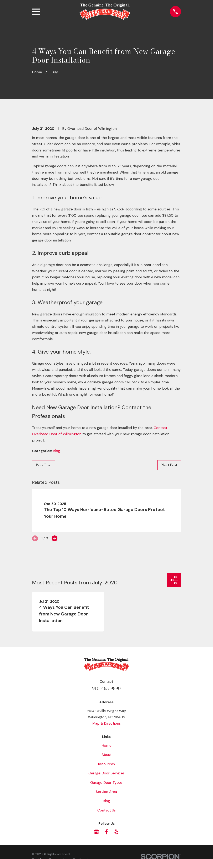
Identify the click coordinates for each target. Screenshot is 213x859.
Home (106, 745)
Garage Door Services (106, 773)
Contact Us (106, 810)
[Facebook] (106, 831)
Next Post (169, 465)
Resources (106, 764)
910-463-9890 (106, 688)
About (106, 754)
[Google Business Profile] (96, 831)
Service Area (106, 791)
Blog (56, 451)
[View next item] (54, 538)
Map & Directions (106, 723)
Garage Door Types (106, 782)
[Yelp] (116, 831)
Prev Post (44, 465)
